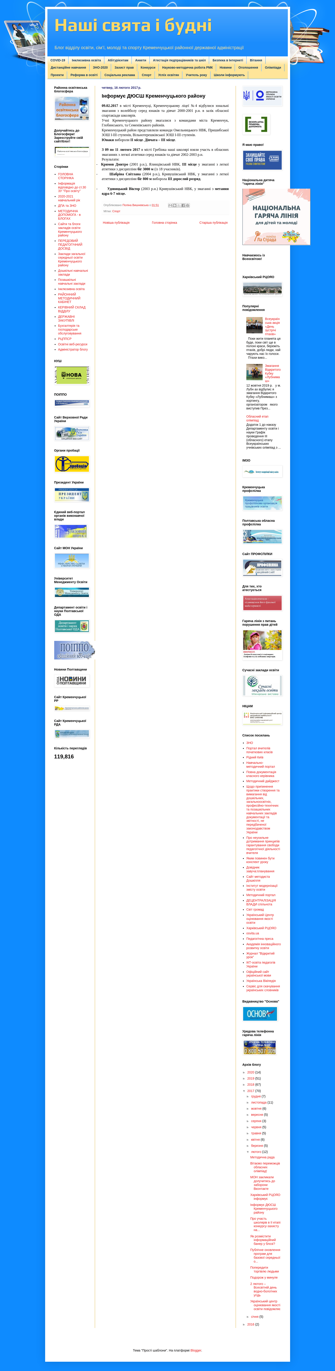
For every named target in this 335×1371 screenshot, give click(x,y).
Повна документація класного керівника (261, 774)
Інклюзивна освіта (86, 60)
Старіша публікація (213, 222)
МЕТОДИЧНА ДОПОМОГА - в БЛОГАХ (69, 215)
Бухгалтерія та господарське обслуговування (69, 329)
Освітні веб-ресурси (72, 344)
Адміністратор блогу (73, 349)
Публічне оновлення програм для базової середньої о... (265, 1255)
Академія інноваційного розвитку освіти (263, 946)
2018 (251, 1084)
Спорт (146, 75)
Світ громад (255, 909)
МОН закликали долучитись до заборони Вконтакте (262, 1182)
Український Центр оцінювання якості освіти (260, 918)
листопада (259, 1102)
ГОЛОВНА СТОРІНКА (66, 176)
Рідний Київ (254, 757)
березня (257, 1145)
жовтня (256, 1108)
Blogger (196, 1350)
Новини (226, 67)
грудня (256, 1096)
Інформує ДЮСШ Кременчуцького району (263, 1208)
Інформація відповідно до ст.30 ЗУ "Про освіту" (72, 187)
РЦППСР (64, 339)
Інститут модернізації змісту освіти (262, 887)
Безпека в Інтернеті (228, 60)
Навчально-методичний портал (260, 764)
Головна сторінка (164, 222)
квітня (256, 1139)
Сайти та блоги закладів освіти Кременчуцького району (70, 229)
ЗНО (249, 743)
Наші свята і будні (133, 24)
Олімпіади (273, 67)
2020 (251, 1072)
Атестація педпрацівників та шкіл (179, 60)
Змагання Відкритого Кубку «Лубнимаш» (273, 373)
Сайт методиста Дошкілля (258, 878)
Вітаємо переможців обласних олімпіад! (265, 1167)
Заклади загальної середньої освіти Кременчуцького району (71, 259)
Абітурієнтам (118, 60)
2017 (251, 1091)
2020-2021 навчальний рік (69, 198)
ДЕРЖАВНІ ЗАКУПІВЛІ (66, 318)
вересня (257, 1114)
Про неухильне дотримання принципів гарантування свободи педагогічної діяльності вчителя (263, 845)
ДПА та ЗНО (67, 205)
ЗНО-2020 (100, 67)
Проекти (57, 75)
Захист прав (124, 67)
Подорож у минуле (264, 1277)
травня (256, 1133)
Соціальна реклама (119, 75)
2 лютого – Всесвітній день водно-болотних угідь (263, 1289)
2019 (251, 1078)
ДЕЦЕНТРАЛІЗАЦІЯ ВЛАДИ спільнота (261, 902)
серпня (256, 1121)
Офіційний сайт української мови (258, 973)
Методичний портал (260, 895)
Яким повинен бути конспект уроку (260, 860)
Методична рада (262, 1157)
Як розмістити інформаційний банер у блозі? (263, 1240)
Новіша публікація (116, 222)
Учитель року (196, 75)
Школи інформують (229, 75)
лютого (256, 1152)
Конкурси (148, 67)
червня (256, 1127)
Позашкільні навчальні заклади (71, 281)
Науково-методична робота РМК (187, 67)
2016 (251, 1324)
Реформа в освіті (84, 75)
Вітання (256, 60)
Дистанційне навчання (68, 67)
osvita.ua (252, 933)
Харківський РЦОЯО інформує (265, 1196)
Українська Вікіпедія (261, 981)
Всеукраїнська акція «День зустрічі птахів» (272, 326)
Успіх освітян (168, 75)
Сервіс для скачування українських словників (263, 988)
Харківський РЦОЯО (261, 928)
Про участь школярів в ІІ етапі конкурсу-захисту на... (265, 1224)
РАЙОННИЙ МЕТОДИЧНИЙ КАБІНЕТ (69, 298)
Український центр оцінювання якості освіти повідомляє (265, 1305)
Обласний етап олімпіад (257, 418)
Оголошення (248, 67)
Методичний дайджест (262, 781)
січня (255, 1316)
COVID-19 (58, 60)
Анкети (140, 60)
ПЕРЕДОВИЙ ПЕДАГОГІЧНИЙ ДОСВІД (70, 244)
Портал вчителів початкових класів (259, 750)
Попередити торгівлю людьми (264, 1269)
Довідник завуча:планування (260, 869)
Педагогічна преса (259, 938)
